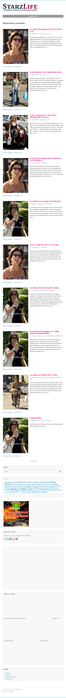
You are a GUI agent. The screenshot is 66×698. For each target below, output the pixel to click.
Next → (35, 461)
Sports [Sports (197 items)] (59, 490)
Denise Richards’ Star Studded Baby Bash (45, 72)
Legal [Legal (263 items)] (24, 488)
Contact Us (8, 675)
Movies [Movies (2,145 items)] (14, 489)
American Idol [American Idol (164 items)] (12, 482)
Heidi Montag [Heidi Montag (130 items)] (9, 486)
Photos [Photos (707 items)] (43, 490)
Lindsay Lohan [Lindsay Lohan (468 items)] (32, 488)
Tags (5, 479)
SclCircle (11, 691)
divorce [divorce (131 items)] (33, 484)
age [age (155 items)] (6, 482)
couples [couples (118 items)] (28, 484)
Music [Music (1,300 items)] (24, 490)
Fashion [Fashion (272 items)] (55, 484)
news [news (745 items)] (30, 490)
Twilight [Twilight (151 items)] (28, 492)
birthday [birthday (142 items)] (25, 482)
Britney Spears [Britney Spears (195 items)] (34, 482)
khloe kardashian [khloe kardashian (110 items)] (52, 486)
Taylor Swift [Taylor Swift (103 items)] (8, 492)
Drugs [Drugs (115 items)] (38, 484)
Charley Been (34, 33)
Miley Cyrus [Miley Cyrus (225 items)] (54, 488)
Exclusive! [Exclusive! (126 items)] (48, 484)
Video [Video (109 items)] (39, 492)
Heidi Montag (51, 336)
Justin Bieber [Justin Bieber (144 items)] (27, 486)
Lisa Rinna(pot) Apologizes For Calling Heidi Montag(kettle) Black (44, 332)
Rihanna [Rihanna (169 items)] (50, 490)
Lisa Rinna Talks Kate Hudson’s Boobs (44, 288)
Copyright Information (10, 677)
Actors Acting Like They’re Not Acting (44, 245)
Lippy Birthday (35, 418)
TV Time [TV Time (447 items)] (22, 492)
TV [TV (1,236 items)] (16, 492)
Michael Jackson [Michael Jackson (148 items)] (43, 488)
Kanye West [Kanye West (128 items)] (35, 486)
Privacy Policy (8, 679)
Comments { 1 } (18, 109)
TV (51, 33)
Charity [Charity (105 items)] (14, 484)
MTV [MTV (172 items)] (19, 490)
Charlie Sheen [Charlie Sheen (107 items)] (21, 484)
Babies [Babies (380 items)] (20, 482)
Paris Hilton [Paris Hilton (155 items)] (36, 490)
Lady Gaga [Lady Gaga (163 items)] (17, 488)
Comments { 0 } (18, 66)
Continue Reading (7, 66)
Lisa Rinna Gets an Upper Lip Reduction (45, 201)
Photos (56, 377)
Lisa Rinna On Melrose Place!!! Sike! (44, 375)
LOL (62, 336)
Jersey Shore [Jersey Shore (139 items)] (18, 486)
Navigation (32, 16)
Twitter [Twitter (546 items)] (34, 492)
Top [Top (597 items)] (13, 492)
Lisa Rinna (44, 162)
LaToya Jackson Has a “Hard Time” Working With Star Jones (43, 116)
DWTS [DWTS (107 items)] (43, 484)
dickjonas (33, 203)
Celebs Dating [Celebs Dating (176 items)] (44, 482)
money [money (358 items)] (7, 490)
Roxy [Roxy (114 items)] (54, 490)
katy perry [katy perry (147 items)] (43, 486)
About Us (7, 673)
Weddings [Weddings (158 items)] (44, 492)
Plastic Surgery (50, 290)
